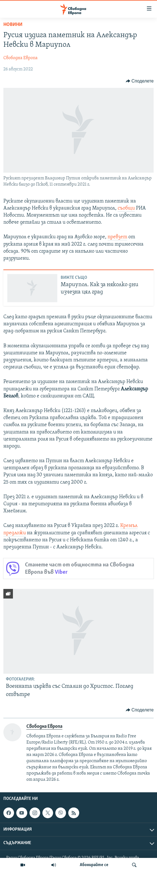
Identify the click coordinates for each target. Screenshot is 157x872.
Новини (12, 24)
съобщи (126, 208)
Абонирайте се (94, 865)
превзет (117, 237)
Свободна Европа (20, 58)
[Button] (140, 81)
